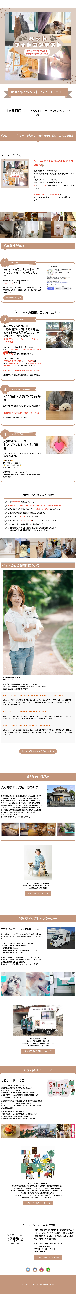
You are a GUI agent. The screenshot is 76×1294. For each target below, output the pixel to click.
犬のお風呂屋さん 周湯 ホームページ (38, 1051)
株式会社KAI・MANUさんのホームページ (38, 751)
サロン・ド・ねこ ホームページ (38, 1203)
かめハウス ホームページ (38, 893)
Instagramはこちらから (13, 298)
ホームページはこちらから (48, 1257)
